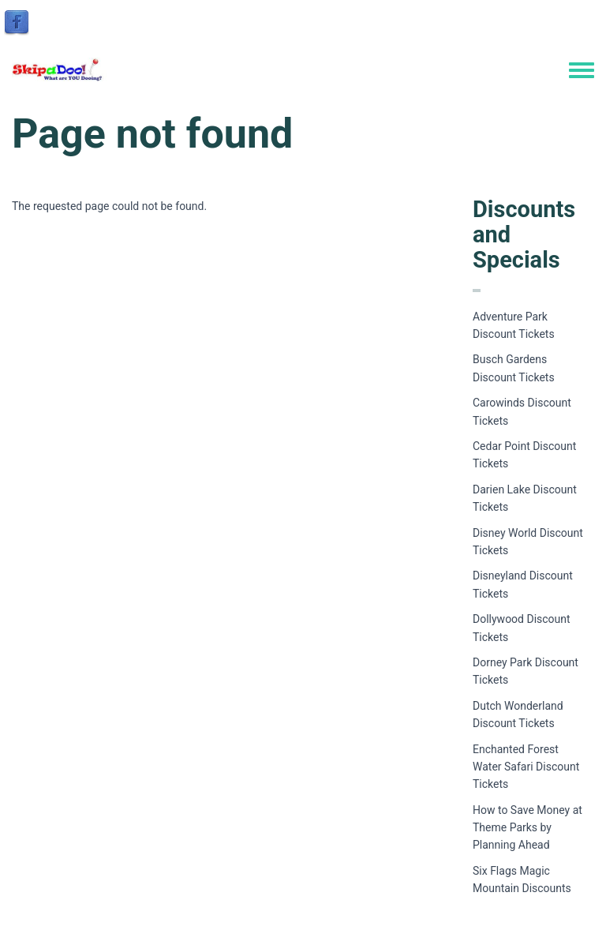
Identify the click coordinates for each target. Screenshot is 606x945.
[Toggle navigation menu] (581, 71)
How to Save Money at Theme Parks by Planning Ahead (527, 828)
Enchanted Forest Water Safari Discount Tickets (526, 767)
